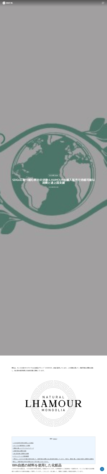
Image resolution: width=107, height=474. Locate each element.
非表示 (55, 439)
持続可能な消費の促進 (19, 451)
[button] (103, 3)
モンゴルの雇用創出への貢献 (21, 445)
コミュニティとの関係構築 (21, 456)
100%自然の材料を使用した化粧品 (23, 443)
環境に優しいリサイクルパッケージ (23, 448)
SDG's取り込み (53, 175)
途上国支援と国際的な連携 (21, 453)
